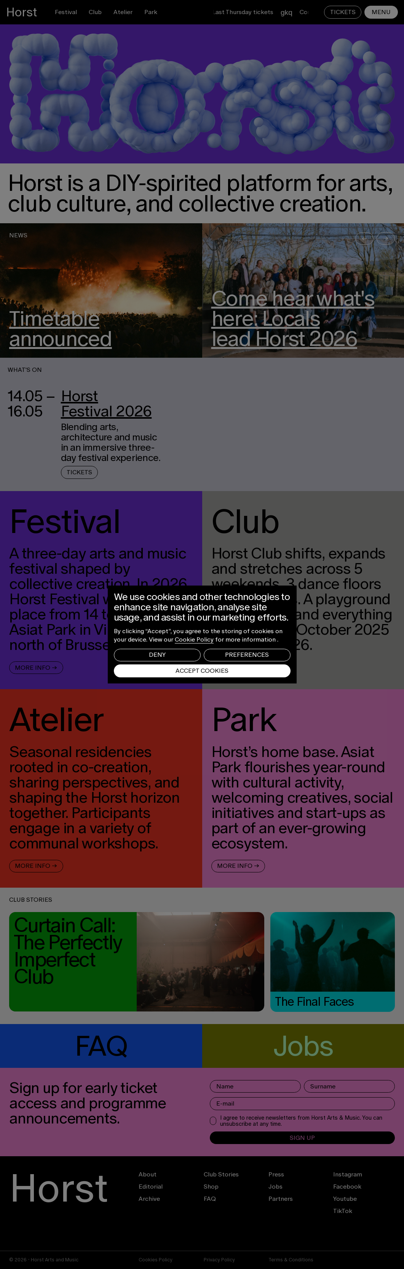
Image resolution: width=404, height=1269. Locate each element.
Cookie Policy (194, 639)
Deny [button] (157, 654)
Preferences (247, 654)
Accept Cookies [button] (202, 670)
